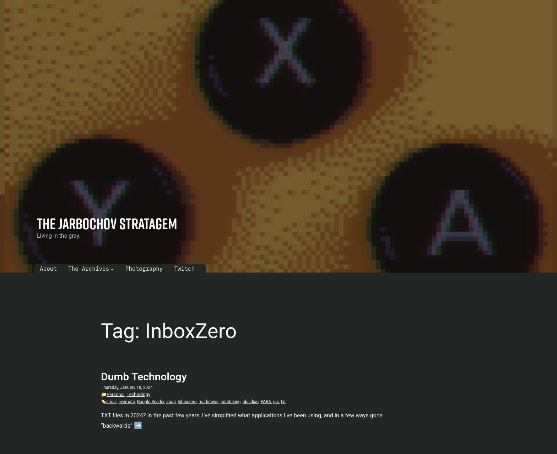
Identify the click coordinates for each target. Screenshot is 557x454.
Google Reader (150, 401)
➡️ (138, 425)
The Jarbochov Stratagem (107, 223)
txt (283, 401)
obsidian (251, 401)
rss (276, 401)
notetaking (231, 401)
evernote (127, 401)
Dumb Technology (144, 376)
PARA (266, 401)
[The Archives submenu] (112, 269)
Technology (138, 394)
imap (171, 401)
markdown (208, 401)
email (111, 401)
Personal (116, 394)
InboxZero (187, 401)
